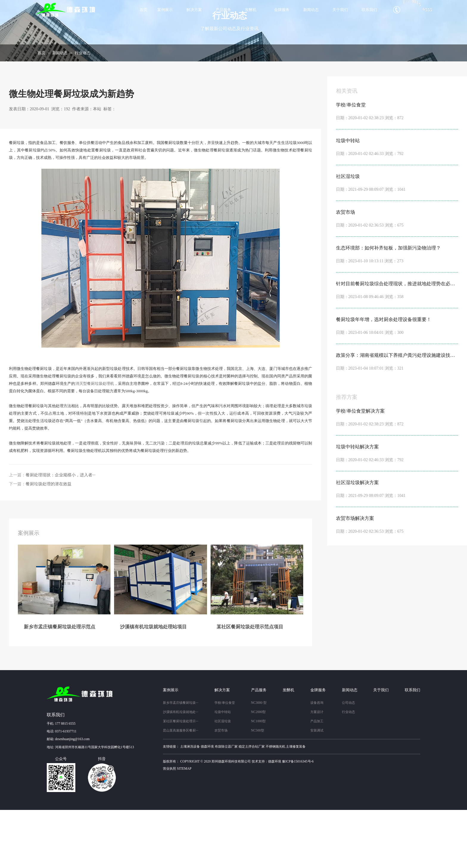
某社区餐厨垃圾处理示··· (180, 754)
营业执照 (169, 801)
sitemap (184, 801)
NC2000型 (258, 745)
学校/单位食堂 (224, 735)
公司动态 (348, 735)
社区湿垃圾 (222, 754)
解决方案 (194, 9)
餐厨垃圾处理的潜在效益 (48, 517)
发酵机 (250, 9)
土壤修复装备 (296, 779)
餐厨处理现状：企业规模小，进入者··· (61, 508)
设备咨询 (316, 735)
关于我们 (340, 9)
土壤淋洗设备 (190, 779)
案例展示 (165, 9)
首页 (143, 9)
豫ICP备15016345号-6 (298, 794)
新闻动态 (311, 9)
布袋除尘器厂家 (226, 779)
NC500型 (257, 763)
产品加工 (316, 754)
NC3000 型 (259, 735)
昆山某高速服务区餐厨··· (180, 763)
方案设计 (316, 745)
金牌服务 (281, 9)
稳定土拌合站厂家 (252, 779)
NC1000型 (258, 754)
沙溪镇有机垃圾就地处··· (180, 745)
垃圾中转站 (222, 745)
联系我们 (369, 9)
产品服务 (223, 9)
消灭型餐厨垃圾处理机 (94, 416)
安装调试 (316, 763)
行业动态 (82, 85)
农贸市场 (221, 763)
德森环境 (207, 779)
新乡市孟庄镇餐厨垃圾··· (180, 735)
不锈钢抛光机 (275, 779)
